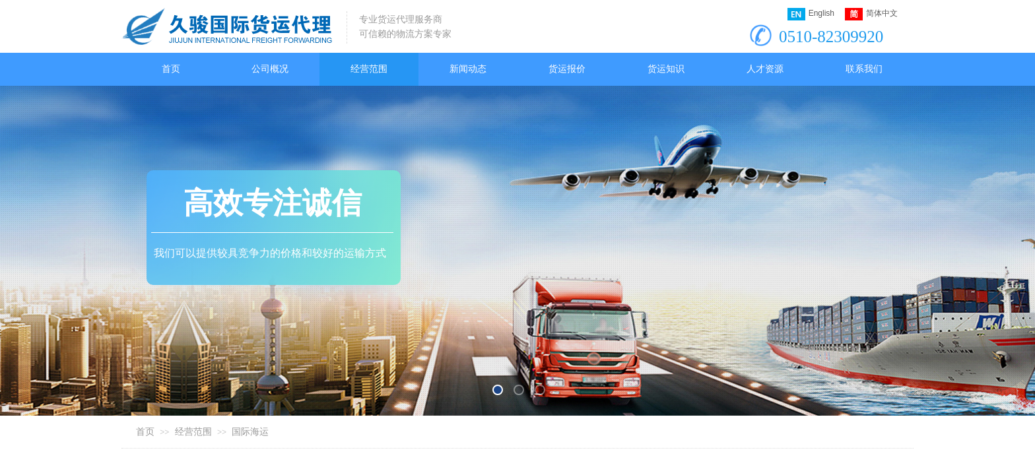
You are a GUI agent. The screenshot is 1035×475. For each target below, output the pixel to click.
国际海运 (250, 432)
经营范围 (193, 432)
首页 (145, 432)
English (810, 14)
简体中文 (871, 14)
